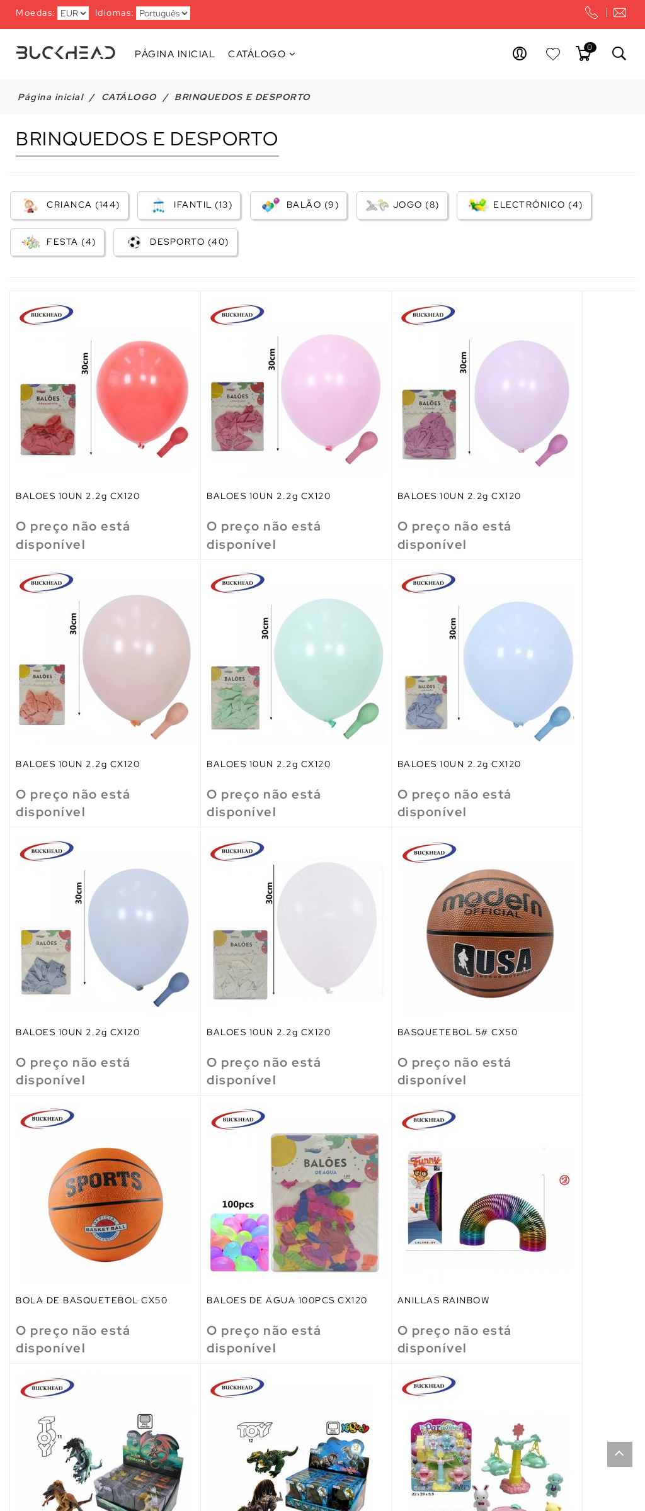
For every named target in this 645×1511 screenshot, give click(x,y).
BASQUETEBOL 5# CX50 (76, 931)
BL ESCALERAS (523, 1400)
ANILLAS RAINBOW (532, 931)
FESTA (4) (57, 243)
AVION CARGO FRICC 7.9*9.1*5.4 (68, 1405)
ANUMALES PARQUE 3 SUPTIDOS (383, 1170)
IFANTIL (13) (188, 205)
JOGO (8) (401, 205)
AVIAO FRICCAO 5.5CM (543, 1165)
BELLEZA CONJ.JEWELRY (392, 1400)
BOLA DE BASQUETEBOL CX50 (234, 936)
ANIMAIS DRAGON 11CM (73, 1165)
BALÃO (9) (298, 205)
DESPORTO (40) (175, 243)
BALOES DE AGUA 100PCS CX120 (393, 936)
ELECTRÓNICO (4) (523, 205)
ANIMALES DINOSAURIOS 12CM (234, 1170)
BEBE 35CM (201, 1400)
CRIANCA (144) (69, 205)
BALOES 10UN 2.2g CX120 (78, 463)
